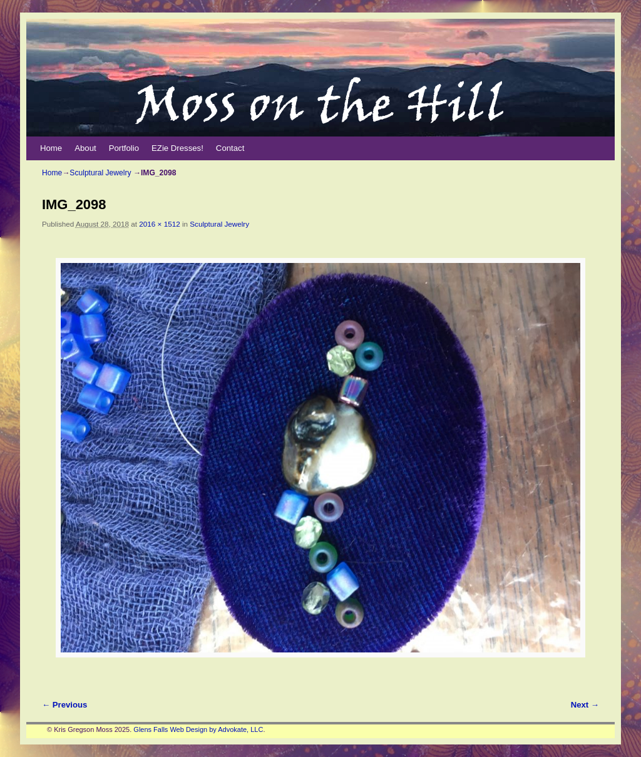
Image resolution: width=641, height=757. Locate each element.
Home (51, 148)
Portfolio (124, 148)
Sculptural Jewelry (100, 172)
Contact (230, 148)
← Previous (64, 704)
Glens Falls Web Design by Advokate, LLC (198, 729)
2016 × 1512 (159, 224)
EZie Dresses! (177, 148)
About (85, 148)
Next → (585, 704)
